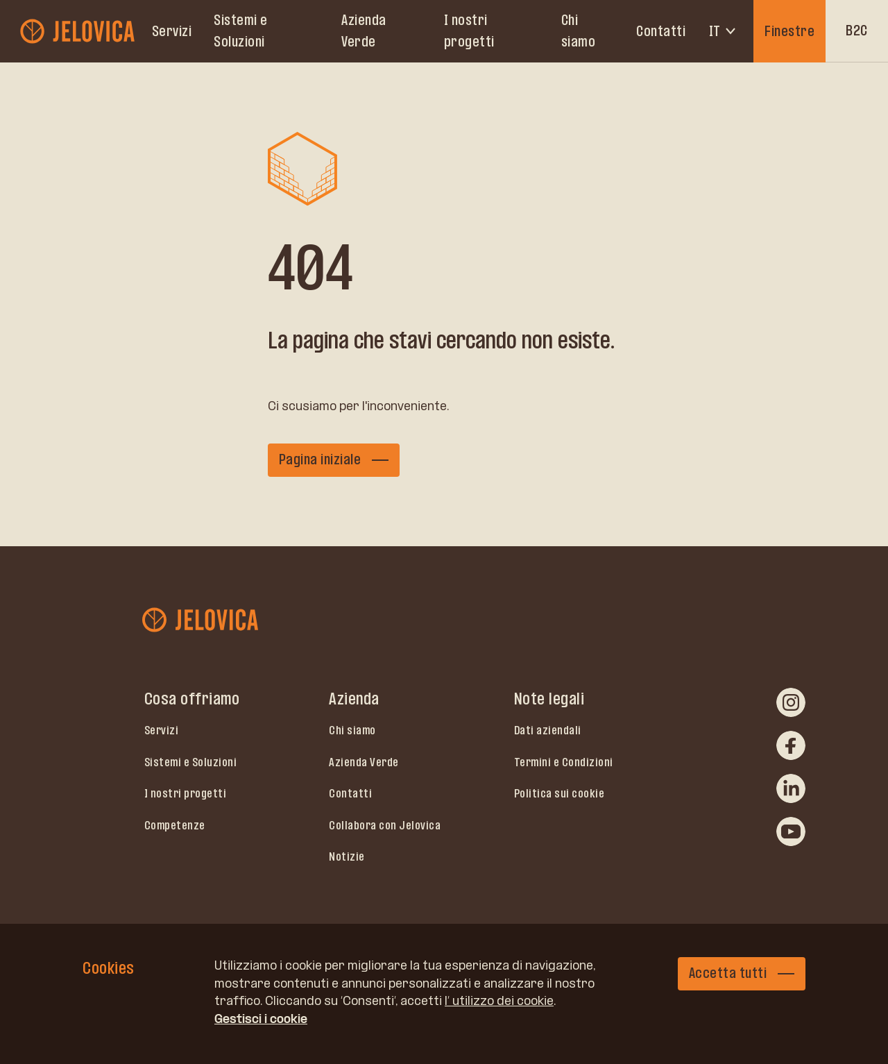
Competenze (174, 825)
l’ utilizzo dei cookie (499, 1001)
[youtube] (790, 831)
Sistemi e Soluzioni (241, 30)
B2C (857, 30)
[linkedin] (790, 788)
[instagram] (790, 702)
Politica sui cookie (559, 793)
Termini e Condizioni (563, 762)
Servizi (172, 31)
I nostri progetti (469, 30)
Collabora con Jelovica (385, 825)
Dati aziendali (547, 730)
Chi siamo (578, 30)
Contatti (660, 31)
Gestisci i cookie (260, 1019)
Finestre (789, 31)
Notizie (347, 856)
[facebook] (790, 745)
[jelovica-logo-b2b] (78, 30)
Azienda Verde (363, 30)
